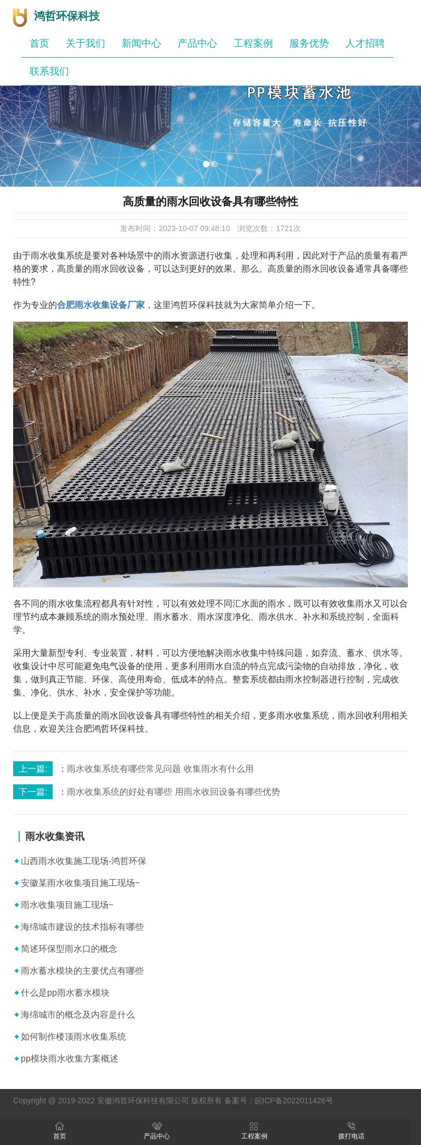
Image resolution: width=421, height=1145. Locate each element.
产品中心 (197, 43)
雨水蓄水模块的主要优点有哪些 (82, 970)
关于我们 (85, 43)
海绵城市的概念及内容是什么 (78, 1014)
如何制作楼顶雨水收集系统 (73, 1036)
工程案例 (253, 43)
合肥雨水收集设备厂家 (101, 305)
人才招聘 (365, 43)
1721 (284, 228)
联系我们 (49, 71)
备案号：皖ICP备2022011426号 (278, 1100)
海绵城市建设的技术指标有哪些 (82, 926)
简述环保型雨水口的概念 (69, 948)
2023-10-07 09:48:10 (194, 228)
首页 (39, 43)
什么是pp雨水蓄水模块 (65, 992)
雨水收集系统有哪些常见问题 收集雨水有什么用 (160, 768)
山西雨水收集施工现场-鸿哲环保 (83, 861)
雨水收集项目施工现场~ (67, 905)
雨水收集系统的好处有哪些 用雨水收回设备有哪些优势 (173, 791)
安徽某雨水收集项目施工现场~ (80, 883)
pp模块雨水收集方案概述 (69, 1058)
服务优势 (309, 43)
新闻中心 (141, 43)
